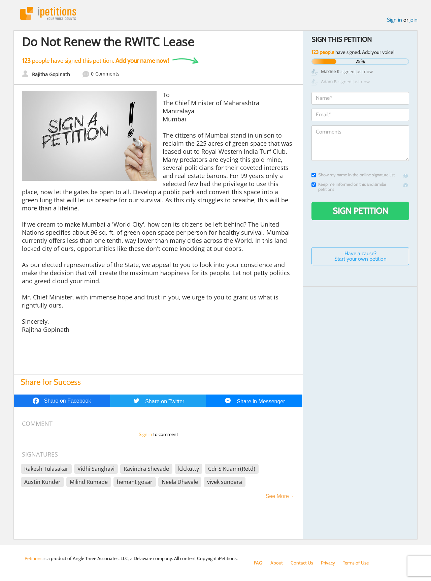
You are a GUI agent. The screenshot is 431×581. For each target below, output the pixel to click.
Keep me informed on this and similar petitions (348, 187)
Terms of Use (356, 563)
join (413, 20)
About (276, 563)
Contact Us (302, 563)
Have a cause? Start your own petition (360, 256)
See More (277, 496)
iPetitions (48, 13)
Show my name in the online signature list (353, 174)
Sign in (394, 20)
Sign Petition (360, 211)
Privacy (328, 563)
